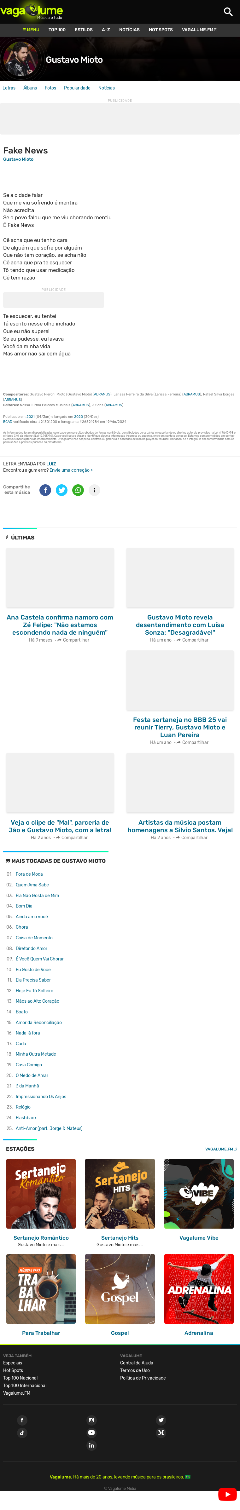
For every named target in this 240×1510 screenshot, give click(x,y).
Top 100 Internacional (24, 1385)
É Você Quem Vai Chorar (40, 959)
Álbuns (30, 88)
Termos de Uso (135, 1370)
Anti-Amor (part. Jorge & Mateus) (49, 1128)
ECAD (7, 422)
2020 (78, 417)
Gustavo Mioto (74, 60)
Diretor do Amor (31, 948)
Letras (9, 88)
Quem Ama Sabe (32, 885)
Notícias (129, 29)
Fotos (50, 88)
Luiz (51, 464)
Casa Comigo (29, 1065)
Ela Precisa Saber (33, 980)
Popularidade (77, 88)
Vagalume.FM (197, 29)
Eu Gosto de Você (33, 969)
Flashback (26, 1118)
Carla (21, 1043)
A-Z (106, 29)
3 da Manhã (27, 1086)
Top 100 (57, 29)
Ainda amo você (32, 916)
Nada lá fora (28, 1033)
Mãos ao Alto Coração (37, 1001)
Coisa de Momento (34, 938)
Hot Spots (161, 29)
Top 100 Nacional (20, 1378)
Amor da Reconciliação (39, 1022)
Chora (22, 927)
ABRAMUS (102, 394)
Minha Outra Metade (36, 1054)
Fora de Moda (29, 874)
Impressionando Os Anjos (41, 1096)
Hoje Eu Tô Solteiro (34, 991)
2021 (30, 417)
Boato (22, 1012)
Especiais (12, 1363)
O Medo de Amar (32, 1075)
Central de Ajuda (136, 1363)
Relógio (23, 1107)
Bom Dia (24, 906)
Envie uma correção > (71, 470)
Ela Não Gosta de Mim (37, 895)
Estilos (84, 29)
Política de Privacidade (143, 1378)
